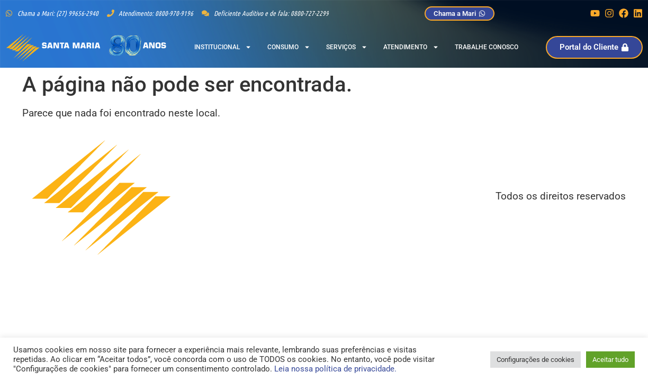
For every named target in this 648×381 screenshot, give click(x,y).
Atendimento (411, 47)
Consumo (288, 47)
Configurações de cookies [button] (535, 360)
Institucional (222, 47)
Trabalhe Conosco (486, 47)
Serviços (346, 47)
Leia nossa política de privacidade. (335, 369)
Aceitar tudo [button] (610, 360)
